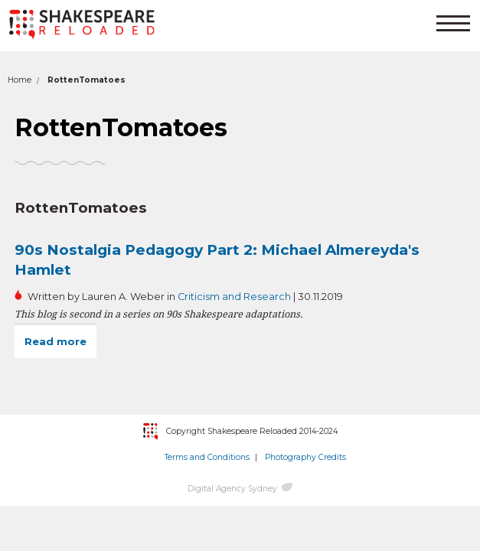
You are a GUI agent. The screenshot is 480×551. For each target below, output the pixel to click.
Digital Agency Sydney (232, 489)
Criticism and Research (234, 296)
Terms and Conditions (207, 457)
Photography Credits (305, 457)
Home (19, 80)
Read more (60, 341)
